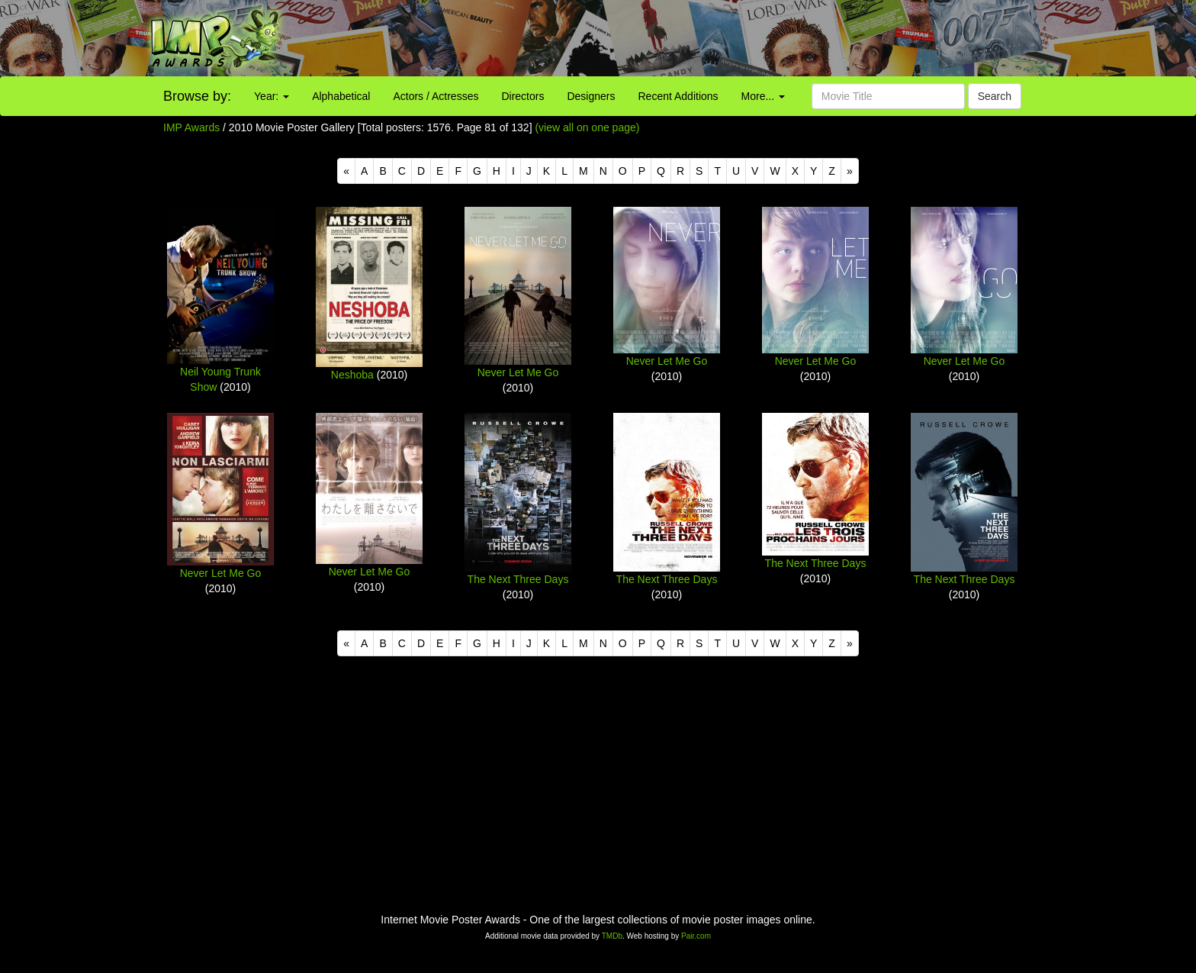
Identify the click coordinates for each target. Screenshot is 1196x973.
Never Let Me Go (518, 372)
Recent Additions (678, 96)
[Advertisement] (747, 38)
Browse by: (197, 96)
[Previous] (346, 171)
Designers (591, 96)
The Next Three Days (518, 579)
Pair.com (696, 936)
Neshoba (352, 375)
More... (763, 96)
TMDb (612, 936)
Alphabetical (341, 96)
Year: (271, 96)
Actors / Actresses (435, 96)
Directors (522, 96)
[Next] (850, 171)
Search (994, 96)
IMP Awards (191, 127)
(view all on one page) (587, 127)
